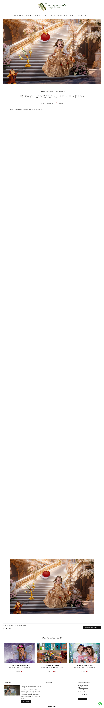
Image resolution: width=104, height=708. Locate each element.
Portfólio (37, 15)
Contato (79, 15)
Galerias (29, 15)
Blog (45, 15)
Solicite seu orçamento (91, 627)
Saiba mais (26, 701)
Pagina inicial (18, 15)
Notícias (87, 15)
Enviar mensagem (83, 688)
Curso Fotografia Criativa (58, 15)
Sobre (72, 15)
